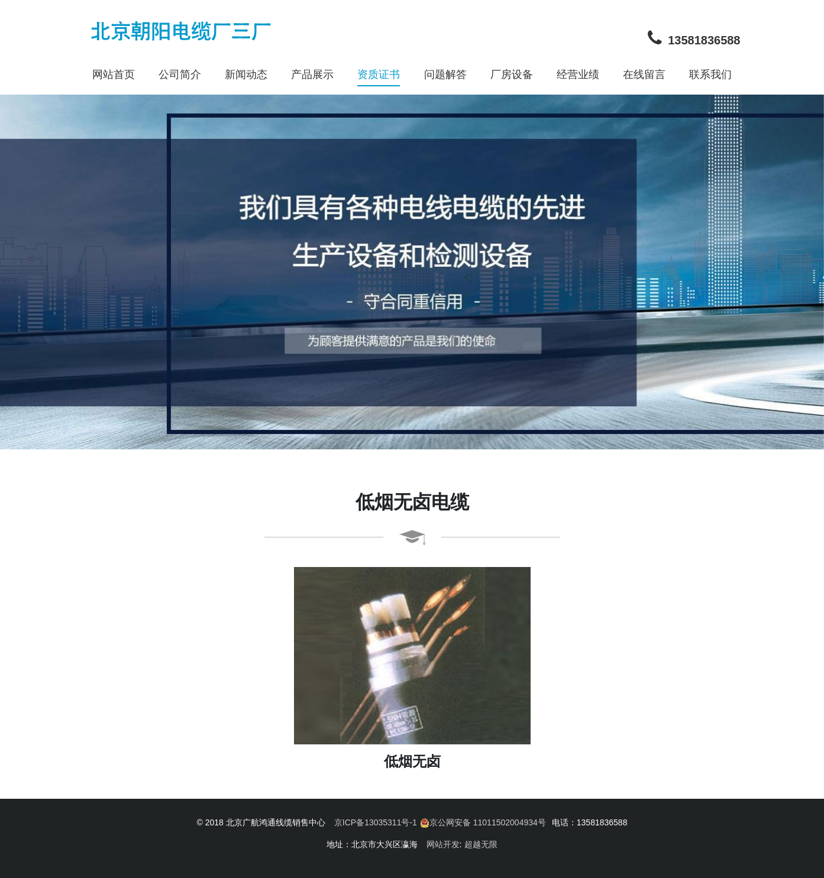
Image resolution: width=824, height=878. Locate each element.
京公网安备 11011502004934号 (483, 823)
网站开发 (443, 844)
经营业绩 (578, 74)
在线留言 (644, 74)
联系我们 (710, 74)
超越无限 (480, 844)
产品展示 (312, 74)
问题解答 (445, 74)
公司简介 (180, 74)
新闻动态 (246, 74)
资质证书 (378, 74)
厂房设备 (511, 74)
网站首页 (113, 74)
